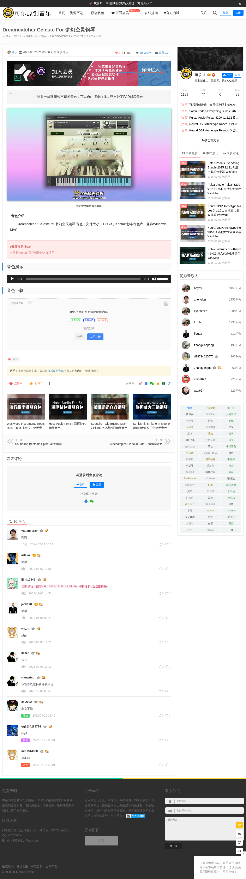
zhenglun (200, 299)
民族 (210, 497)
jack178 (26, 604)
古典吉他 (190, 446)
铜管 (231, 440)
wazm (25, 628)
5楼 (23, 666)
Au (231, 529)
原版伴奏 (190, 440)
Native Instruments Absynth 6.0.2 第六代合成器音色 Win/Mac (224, 254)
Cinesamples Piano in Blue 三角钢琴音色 (136, 444)
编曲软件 (190, 484)
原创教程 (97, 13)
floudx (198, 333)
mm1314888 (29, 751)
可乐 (14, 52)
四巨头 (189, 414)
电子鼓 (231, 407)
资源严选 (76, 13)
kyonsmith (200, 311)
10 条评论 (145, 52)
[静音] (154, 279)
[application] (89, 279)
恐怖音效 (231, 484)
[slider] (83, 279)
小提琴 (189, 465)
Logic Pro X (210, 452)
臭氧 (231, 420)
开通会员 (126, 12)
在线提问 (151, 13)
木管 (210, 517)
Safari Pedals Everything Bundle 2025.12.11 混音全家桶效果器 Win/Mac (223, 167)
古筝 (210, 523)
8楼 (23, 593)
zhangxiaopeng (204, 345)
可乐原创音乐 (56, 370)
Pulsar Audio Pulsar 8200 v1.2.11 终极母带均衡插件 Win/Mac (224, 189)
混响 (231, 433)
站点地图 (22, 866)
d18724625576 (203, 356)
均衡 (231, 504)
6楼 (23, 642)
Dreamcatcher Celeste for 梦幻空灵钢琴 (75, 36)
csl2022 (26, 701)
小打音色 (231, 446)
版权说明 (8, 866)
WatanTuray (29, 530)
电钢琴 (189, 420)
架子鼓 (210, 491)
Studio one (190, 478)
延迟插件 (190, 504)
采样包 (189, 427)
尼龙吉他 (210, 427)
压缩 (189, 433)
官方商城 (171, 13)
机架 (210, 484)
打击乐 (189, 497)
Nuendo (231, 510)
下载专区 (17, 36)
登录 (80, 336)
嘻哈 (210, 446)
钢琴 (44, 36)
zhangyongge (202, 367)
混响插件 (210, 459)
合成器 (210, 529)
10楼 (24, 544)
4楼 (23, 691)
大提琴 (189, 523)
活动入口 (146, 3)
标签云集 (37, 866)
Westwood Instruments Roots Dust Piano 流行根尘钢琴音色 (26, 428)
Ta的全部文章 (210, 140)
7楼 (23, 617)
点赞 (15, 383)
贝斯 (189, 491)
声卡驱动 (210, 504)
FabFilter (210, 414)
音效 (231, 523)
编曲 (210, 433)
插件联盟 (210, 472)
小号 (189, 510)
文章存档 (51, 866)
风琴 (231, 472)
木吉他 (231, 491)
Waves (210, 510)
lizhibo (198, 322)
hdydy (198, 288)
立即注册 (95, 336)
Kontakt (189, 472)
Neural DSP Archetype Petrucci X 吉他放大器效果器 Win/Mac (224, 232)
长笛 (210, 420)
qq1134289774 (31, 726)
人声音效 (210, 440)
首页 (61, 13)
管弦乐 (231, 497)
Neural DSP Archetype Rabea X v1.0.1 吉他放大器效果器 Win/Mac (224, 210)
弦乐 (231, 427)
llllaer (25, 653)
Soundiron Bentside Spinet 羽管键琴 (38, 444)
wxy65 (198, 390)
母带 (231, 452)
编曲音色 (32, 36)
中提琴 (231, 459)
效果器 (226, 176)
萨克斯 (231, 517)
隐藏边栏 (164, 52)
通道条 (210, 465)
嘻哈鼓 (231, 478)
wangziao (27, 677)
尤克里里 (231, 414)
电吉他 (189, 452)
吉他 (189, 529)
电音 (231, 465)
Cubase (210, 478)
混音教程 (190, 517)
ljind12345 (28, 579)
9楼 (23, 568)
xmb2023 (200, 379)
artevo (25, 555)
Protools (210, 407)
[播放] (12, 279)
